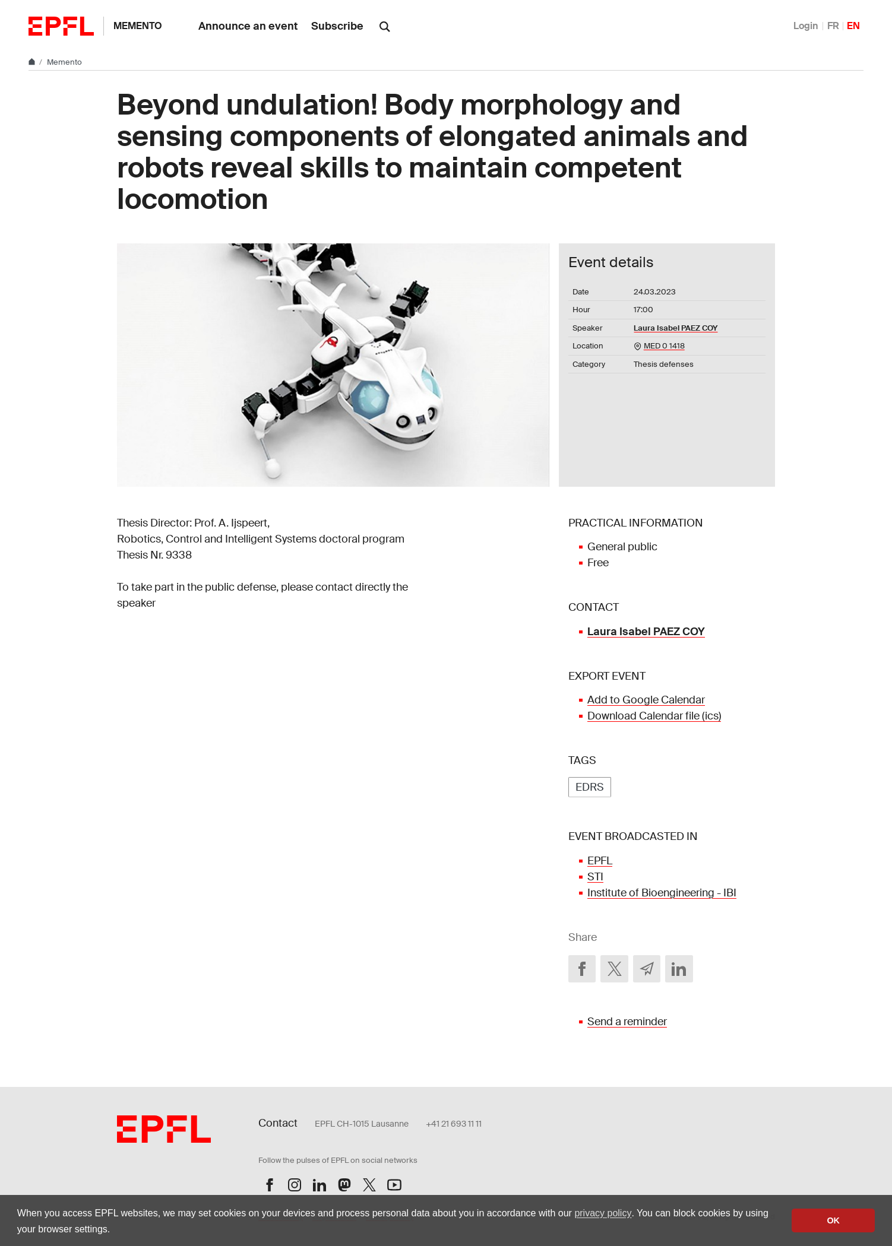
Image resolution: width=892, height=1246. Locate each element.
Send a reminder (627, 1021)
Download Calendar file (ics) (654, 716)
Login (805, 26)
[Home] (33, 62)
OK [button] (833, 1220)
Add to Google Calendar (646, 700)
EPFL (599, 861)
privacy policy (602, 1213)
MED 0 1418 (664, 346)
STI (595, 877)
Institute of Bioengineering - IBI (661, 893)
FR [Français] (833, 26)
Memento (137, 26)
